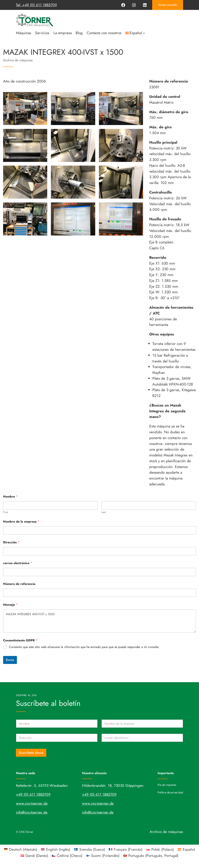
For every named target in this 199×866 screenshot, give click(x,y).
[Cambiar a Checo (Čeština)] (67, 855)
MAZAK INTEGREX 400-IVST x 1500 (99, 621)
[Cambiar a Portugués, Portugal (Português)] (151, 855)
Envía (10, 660)
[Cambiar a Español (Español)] (186, 849)
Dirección (11, 542)
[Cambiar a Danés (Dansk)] (34, 855)
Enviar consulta (167, 5)
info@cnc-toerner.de (31, 812)
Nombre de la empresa (21, 521)
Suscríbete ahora (31, 752)
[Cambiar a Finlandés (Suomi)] (102, 855)
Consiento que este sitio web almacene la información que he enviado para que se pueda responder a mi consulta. (84, 647)
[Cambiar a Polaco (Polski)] (160, 849)
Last (103, 512)
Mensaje (10, 604)
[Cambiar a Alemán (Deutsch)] (20, 849)
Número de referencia (19, 584)
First (5, 512)
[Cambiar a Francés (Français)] (126, 849)
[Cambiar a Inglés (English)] (55, 849)
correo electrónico (17, 563)
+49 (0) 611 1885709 (33, 794)
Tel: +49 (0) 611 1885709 (36, 5)
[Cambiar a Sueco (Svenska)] (89, 849)
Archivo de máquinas (18, 60)
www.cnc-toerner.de (32, 803)
